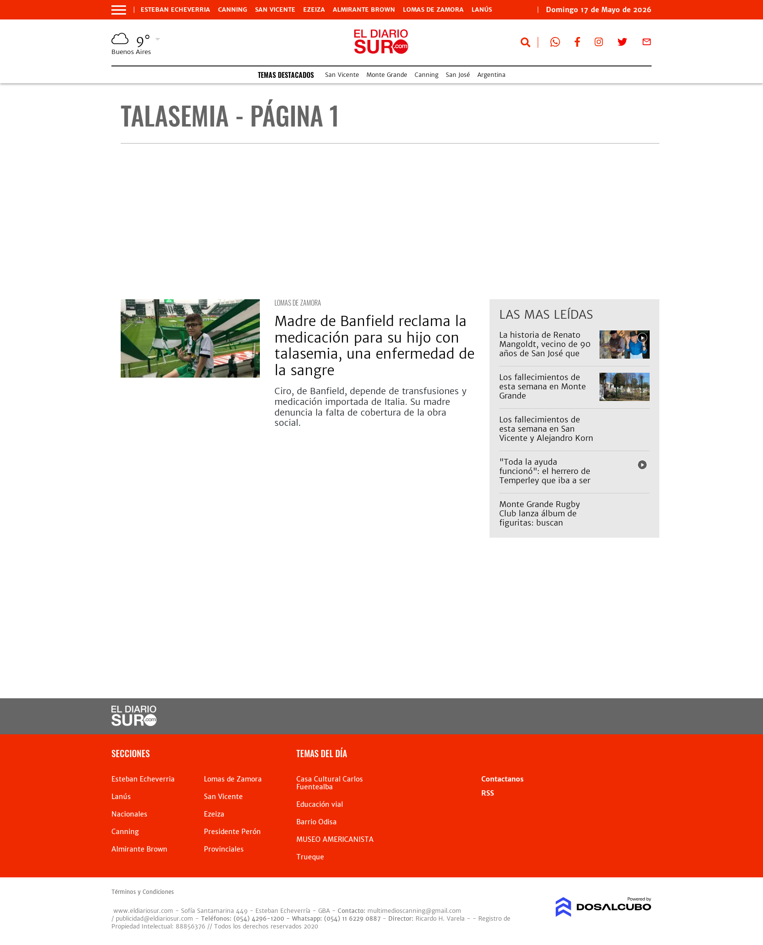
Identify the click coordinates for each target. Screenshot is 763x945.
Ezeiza (314, 10)
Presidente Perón (232, 831)
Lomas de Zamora (433, 10)
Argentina (491, 74)
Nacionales (129, 814)
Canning (232, 10)
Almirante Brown (364, 10)
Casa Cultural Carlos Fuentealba (329, 783)
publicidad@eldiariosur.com (154, 918)
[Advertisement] (390, 221)
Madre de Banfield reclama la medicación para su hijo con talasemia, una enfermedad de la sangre (374, 345)
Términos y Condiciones (142, 892)
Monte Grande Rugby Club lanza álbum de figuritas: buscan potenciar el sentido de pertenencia (543, 522)
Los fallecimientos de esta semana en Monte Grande (542, 386)
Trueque (310, 857)
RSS (487, 793)
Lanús (482, 10)
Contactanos (502, 779)
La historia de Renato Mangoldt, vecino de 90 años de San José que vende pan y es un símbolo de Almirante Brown (545, 358)
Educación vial (319, 804)
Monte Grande (386, 74)
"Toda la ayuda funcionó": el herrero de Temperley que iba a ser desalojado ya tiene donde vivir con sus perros (544, 485)
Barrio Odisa (316, 822)
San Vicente (275, 10)
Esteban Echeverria (175, 10)
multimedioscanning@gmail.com (414, 910)
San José (458, 74)
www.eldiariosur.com (143, 910)
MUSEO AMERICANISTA (335, 839)
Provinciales (224, 849)
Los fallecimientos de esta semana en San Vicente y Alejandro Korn (546, 429)
